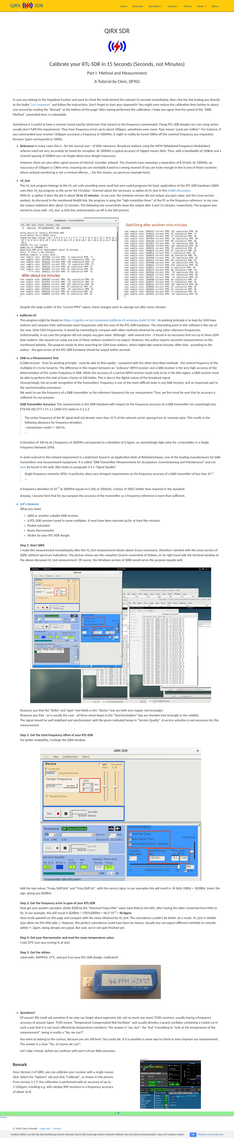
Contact (57, 1128)
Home (123, 6)
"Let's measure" (40, 105)
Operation (155, 6)
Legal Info (45, 1128)
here (23, 467)
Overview (137, 6)
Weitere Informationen (210, 1134)
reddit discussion (179, 191)
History (188, 6)
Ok (193, 1134)
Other (201, 6)
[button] (118, 1113)
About (215, 6)
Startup (173, 6)
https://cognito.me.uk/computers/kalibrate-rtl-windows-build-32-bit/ (110, 320)
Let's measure (29, 504)
